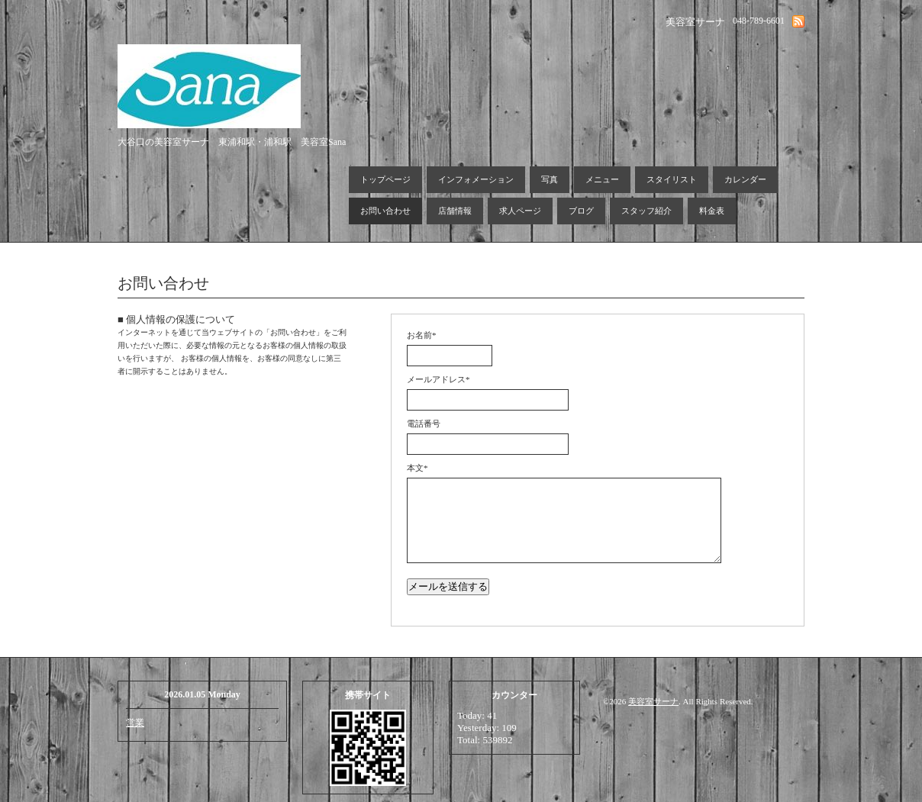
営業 (135, 722)
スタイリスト (671, 179)
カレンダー (745, 179)
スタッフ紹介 (646, 210)
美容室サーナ (653, 701)
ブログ (581, 210)
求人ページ (520, 210)
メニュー (602, 179)
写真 (549, 179)
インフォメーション (476, 179)
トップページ (385, 179)
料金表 (711, 210)
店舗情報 (455, 210)
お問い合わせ (385, 210)
